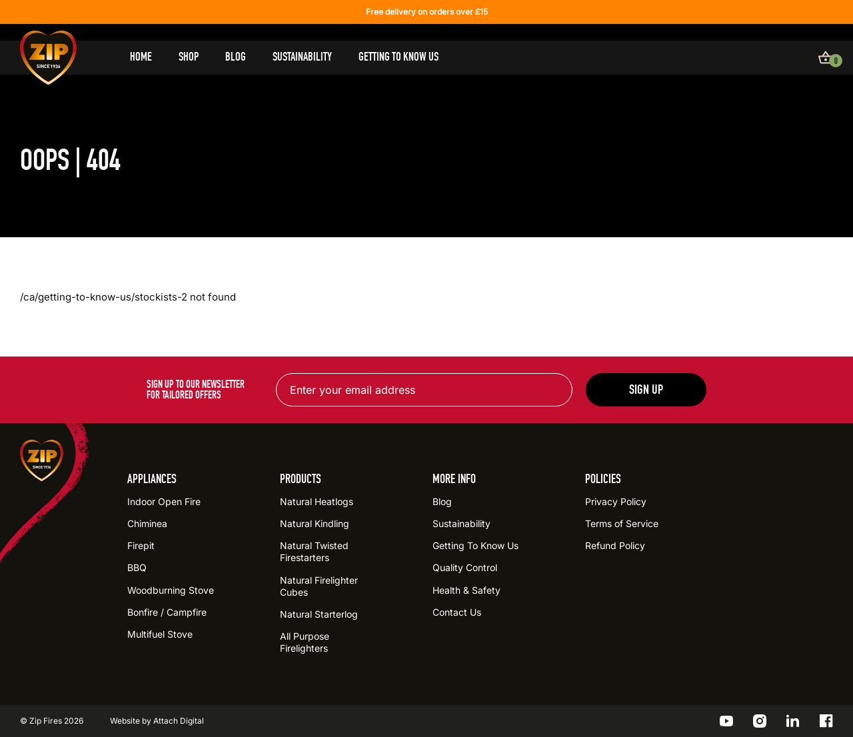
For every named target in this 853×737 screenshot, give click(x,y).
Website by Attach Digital (157, 721)
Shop (189, 57)
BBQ (137, 567)
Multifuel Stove (160, 634)
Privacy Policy (615, 501)
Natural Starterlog (319, 614)
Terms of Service (621, 523)
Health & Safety (466, 590)
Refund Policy (615, 545)
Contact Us (456, 612)
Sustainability (302, 57)
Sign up (646, 389)
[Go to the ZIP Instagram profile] (759, 721)
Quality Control (464, 567)
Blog (235, 57)
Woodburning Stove (170, 590)
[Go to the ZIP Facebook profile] (826, 721)
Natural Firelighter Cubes (319, 586)
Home (141, 57)
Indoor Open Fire (164, 501)
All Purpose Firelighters (304, 642)
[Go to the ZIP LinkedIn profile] (793, 721)
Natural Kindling (314, 523)
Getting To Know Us (398, 57)
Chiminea (147, 523)
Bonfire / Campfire (167, 612)
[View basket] (825, 57)
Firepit (141, 545)
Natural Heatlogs (316, 501)
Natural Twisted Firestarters (314, 551)
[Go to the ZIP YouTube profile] (726, 721)
